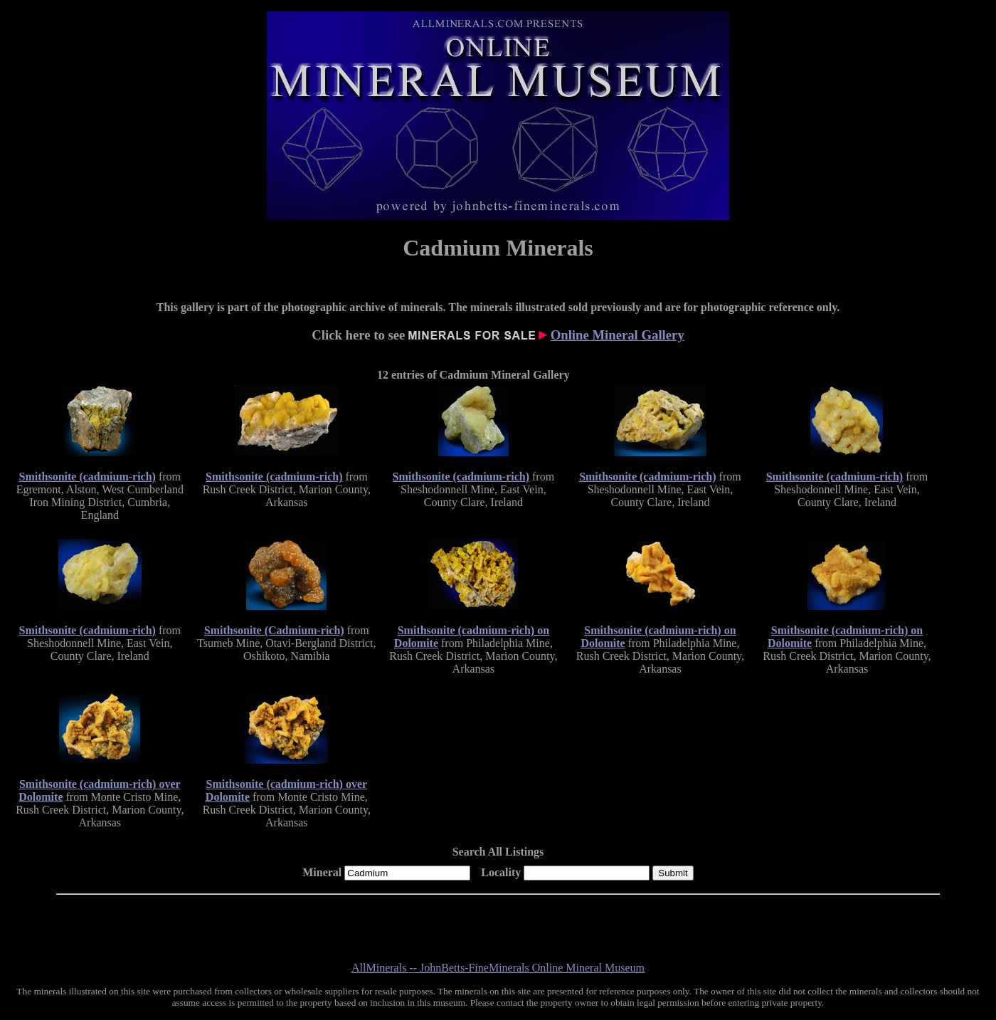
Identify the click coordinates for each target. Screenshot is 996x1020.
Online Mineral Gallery (617, 334)
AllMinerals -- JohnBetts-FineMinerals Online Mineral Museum (498, 968)
